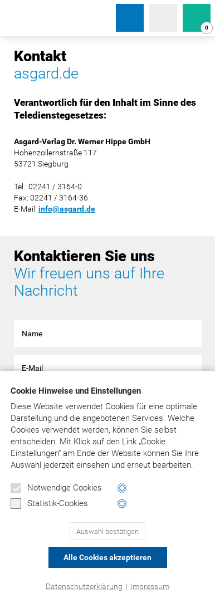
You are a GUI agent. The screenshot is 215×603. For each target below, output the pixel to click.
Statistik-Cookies (49, 503)
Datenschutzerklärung (84, 586)
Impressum (149, 586)
